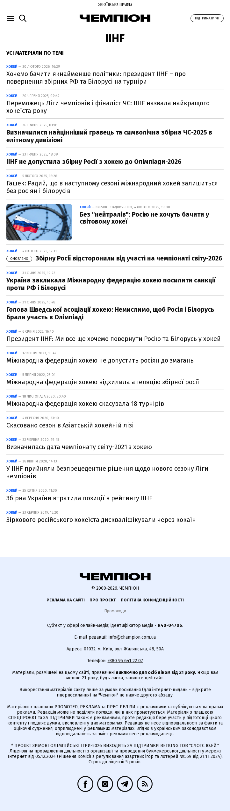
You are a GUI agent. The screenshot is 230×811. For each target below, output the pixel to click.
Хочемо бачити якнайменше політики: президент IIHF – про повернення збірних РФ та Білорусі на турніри (96, 77)
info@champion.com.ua (132, 637)
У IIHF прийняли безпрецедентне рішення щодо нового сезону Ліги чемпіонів (107, 472)
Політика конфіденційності (152, 600)
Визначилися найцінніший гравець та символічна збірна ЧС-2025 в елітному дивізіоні (109, 136)
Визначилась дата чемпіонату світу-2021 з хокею (79, 447)
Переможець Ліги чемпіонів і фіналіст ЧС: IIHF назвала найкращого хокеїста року (108, 106)
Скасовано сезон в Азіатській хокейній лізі (70, 425)
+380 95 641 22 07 (125, 660)
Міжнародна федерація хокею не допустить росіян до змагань (100, 360)
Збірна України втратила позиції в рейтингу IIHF (79, 498)
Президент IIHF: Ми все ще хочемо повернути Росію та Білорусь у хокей (113, 339)
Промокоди (115, 610)
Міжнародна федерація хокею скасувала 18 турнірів (85, 403)
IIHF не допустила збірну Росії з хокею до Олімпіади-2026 (94, 161)
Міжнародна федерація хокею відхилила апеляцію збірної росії (102, 382)
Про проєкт (103, 600)
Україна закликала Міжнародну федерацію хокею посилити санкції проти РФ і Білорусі (111, 284)
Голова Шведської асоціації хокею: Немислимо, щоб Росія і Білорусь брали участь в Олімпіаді (110, 313)
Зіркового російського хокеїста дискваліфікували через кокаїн (101, 519)
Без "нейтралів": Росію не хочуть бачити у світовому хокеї (144, 218)
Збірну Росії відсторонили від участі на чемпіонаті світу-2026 (114, 258)
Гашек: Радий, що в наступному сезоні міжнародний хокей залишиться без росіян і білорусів (112, 187)
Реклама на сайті (66, 600)
